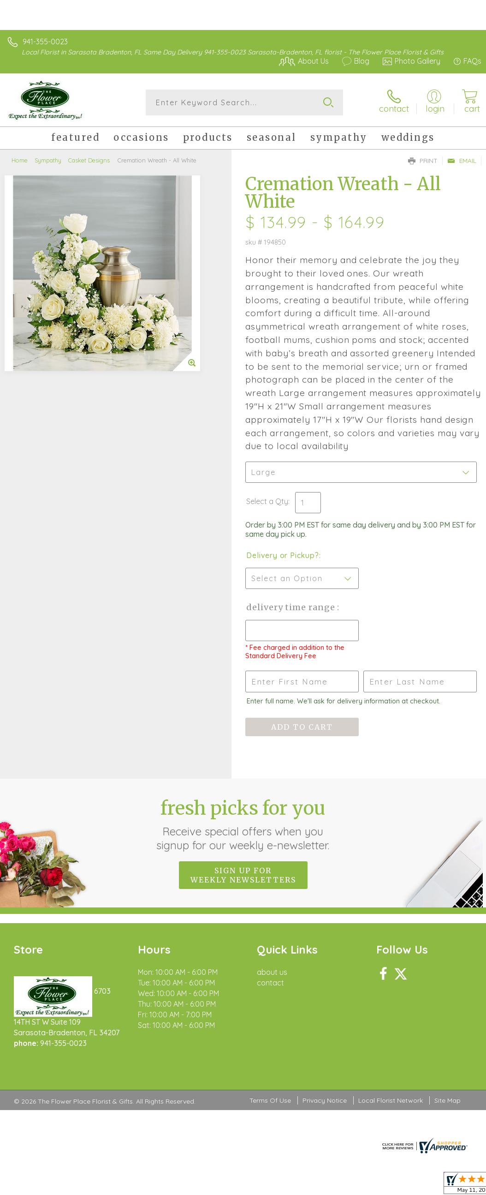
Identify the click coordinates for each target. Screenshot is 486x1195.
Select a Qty (267, 501)
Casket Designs (89, 160)
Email (461, 160)
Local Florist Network (390, 1100)
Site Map (447, 1100)
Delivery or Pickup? (282, 555)
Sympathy (48, 160)
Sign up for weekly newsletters (243, 875)
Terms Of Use (270, 1100)
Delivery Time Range (291, 607)
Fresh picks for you (243, 824)
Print (423, 160)
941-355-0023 (45, 41)
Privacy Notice (324, 1100)
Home (20, 160)
